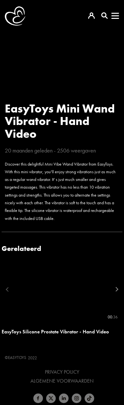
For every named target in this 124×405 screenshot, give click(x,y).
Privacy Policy (62, 372)
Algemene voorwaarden (62, 381)
